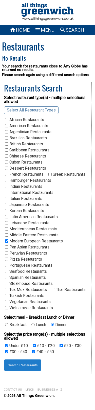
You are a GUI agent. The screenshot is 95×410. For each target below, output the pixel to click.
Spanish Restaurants (25, 278)
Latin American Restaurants (31, 217)
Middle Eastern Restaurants (32, 235)
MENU (44, 30)
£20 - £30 (71, 346)
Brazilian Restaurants (26, 138)
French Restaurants (24, 174)
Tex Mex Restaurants (26, 290)
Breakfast (16, 325)
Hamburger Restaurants (28, 180)
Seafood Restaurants (26, 271)
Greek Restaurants (66, 174)
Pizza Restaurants (23, 259)
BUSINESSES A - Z (49, 389)
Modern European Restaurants (34, 241)
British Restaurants (24, 144)
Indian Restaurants (23, 187)
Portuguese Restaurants (28, 265)
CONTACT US (13, 389)
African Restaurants (24, 120)
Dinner (59, 325)
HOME (20, 30)
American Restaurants (26, 126)
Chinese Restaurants (25, 156)
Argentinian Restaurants (28, 132)
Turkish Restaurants (24, 296)
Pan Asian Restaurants (27, 247)
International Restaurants (29, 193)
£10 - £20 (44, 346)
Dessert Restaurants (25, 168)
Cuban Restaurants (24, 162)
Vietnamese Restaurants (29, 308)
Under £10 (16, 346)
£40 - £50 (43, 352)
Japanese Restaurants (27, 205)
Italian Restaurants (23, 199)
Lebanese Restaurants (27, 223)
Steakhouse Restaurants (29, 284)
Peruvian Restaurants (26, 253)
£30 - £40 (16, 352)
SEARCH (72, 30)
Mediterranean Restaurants (31, 229)
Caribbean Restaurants (27, 150)
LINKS (30, 389)
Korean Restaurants (24, 211)
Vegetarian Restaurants (28, 302)
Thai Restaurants (69, 290)
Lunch (38, 325)
